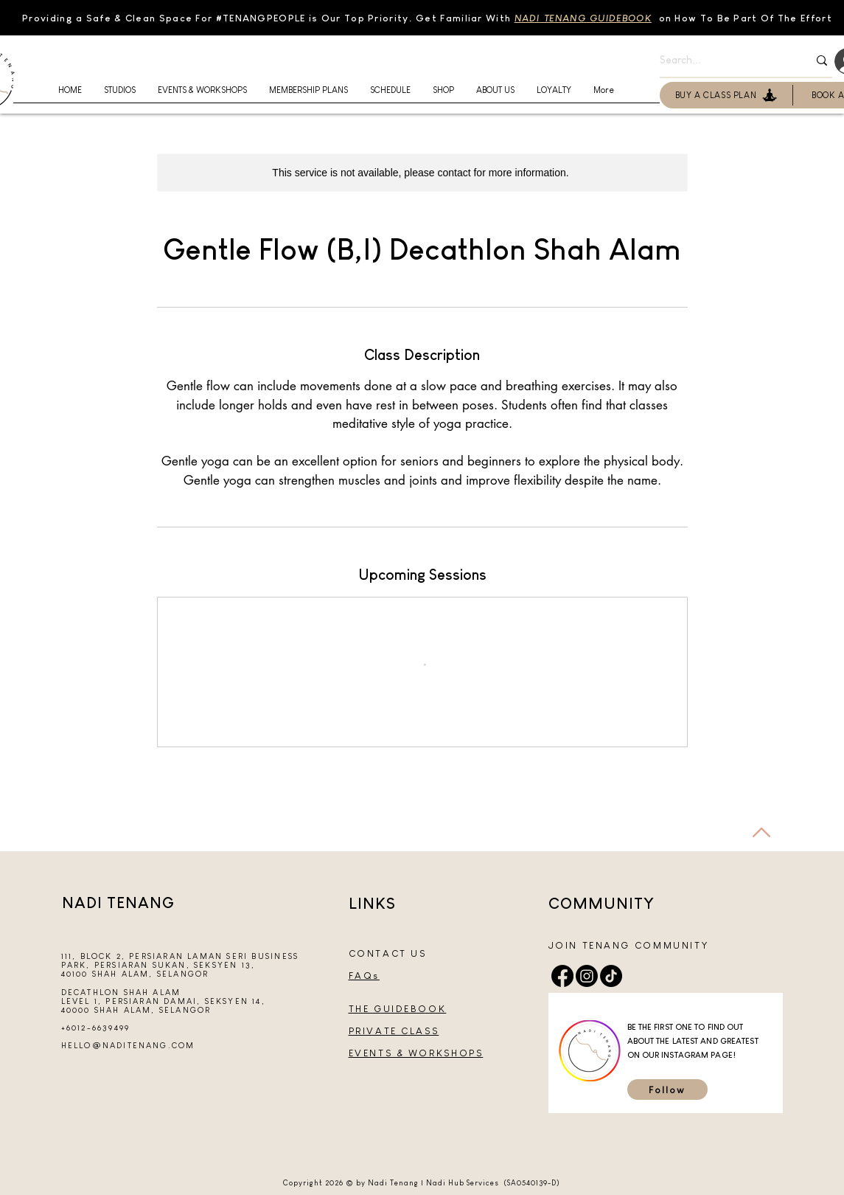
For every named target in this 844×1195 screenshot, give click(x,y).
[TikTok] (611, 976)
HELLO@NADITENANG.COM (128, 1045)
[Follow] (667, 1089)
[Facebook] (562, 976)
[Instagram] (587, 976)
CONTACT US (388, 953)
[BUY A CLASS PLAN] (726, 95)
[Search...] (723, 60)
